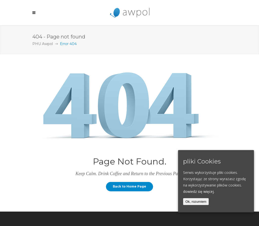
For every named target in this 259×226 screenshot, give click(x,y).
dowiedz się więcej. (198, 191)
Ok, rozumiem (195, 201)
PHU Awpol (42, 44)
